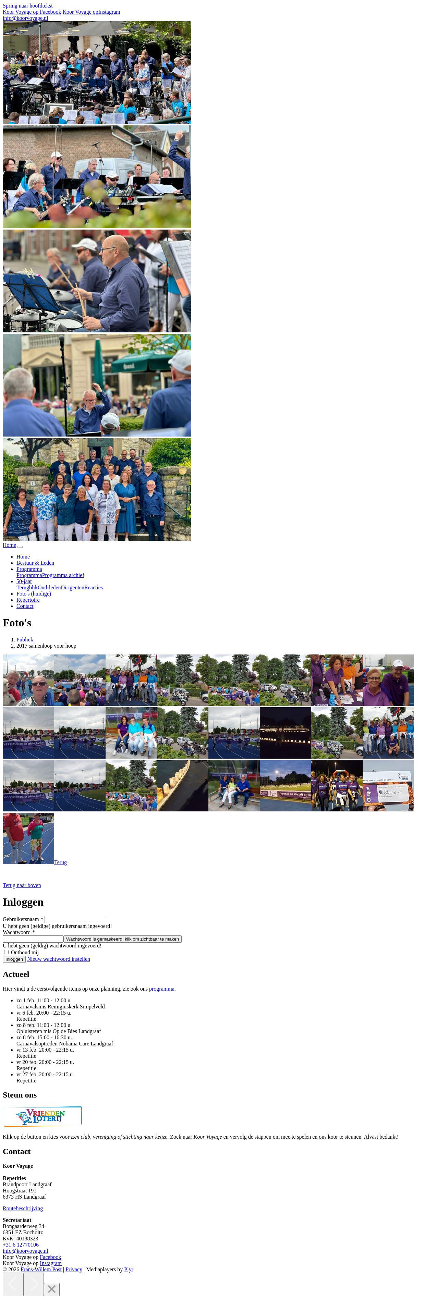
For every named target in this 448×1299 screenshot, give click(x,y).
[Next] (33, 1284)
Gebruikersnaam (23, 919)
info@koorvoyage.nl (25, 18)
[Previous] (13, 1284)
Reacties (93, 587)
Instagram (51, 1263)
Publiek (24, 639)
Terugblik (27, 587)
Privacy (73, 1269)
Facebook (50, 1257)
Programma (29, 575)
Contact (25, 606)
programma (161, 989)
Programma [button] (29, 569)
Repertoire (28, 600)
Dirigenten (72, 587)
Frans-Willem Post (41, 1269)
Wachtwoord (19, 932)
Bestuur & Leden (35, 563)
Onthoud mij (25, 952)
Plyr (128, 1269)
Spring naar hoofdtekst (28, 6)
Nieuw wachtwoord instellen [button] (58, 959)
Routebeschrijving (23, 1208)
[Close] (52, 1289)
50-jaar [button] (24, 581)
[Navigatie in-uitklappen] (20, 547)
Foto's (33, 594)
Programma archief (63, 575)
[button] (22, 885)
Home (23, 557)
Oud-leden (49, 587)
